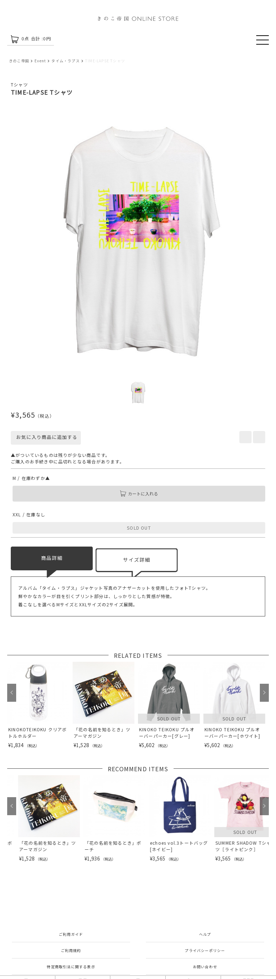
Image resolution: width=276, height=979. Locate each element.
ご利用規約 (71, 950)
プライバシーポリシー (205, 950)
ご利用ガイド (71, 934)
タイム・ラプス (65, 60)
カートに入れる (139, 493)
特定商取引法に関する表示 (71, 966)
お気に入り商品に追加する (45, 437)
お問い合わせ (205, 966)
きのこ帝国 (19, 60)
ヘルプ (205, 934)
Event (40, 60)
